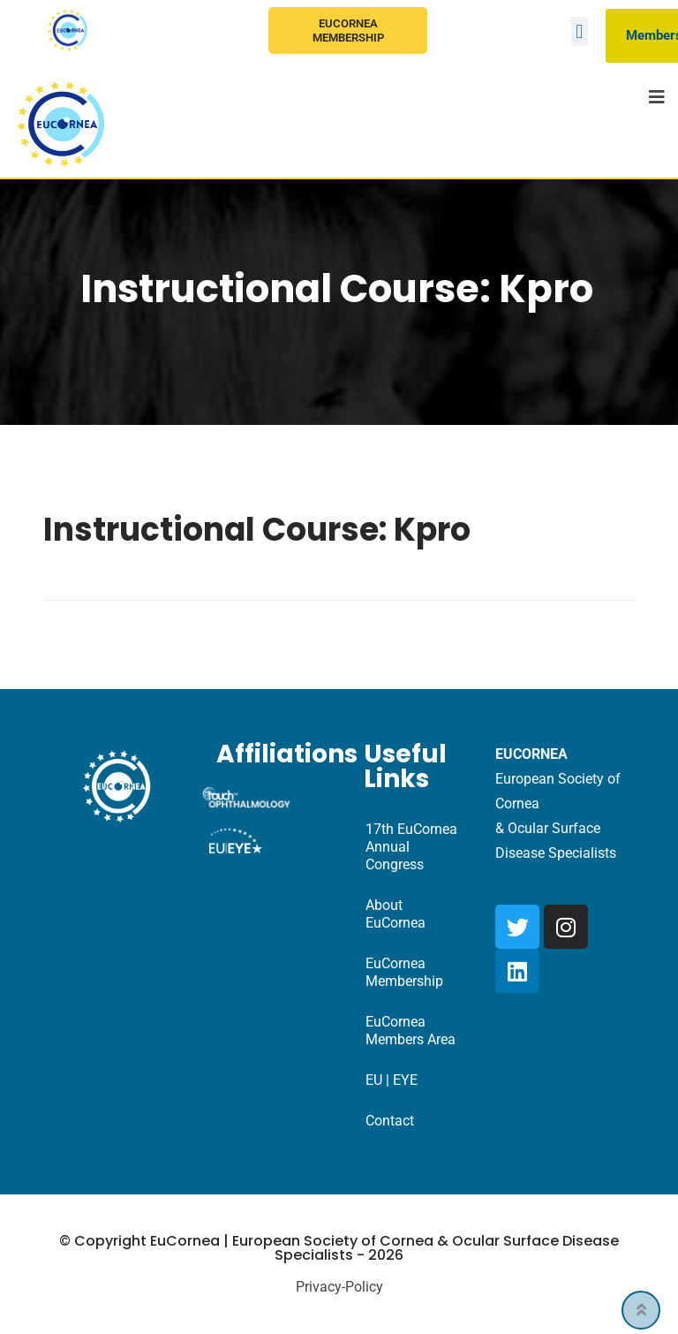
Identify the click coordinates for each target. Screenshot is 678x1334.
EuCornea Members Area (410, 1030)
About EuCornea (395, 914)
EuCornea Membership (348, 30)
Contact (389, 1120)
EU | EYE (391, 1080)
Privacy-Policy (339, 1286)
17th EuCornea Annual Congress (411, 847)
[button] (579, 31)
